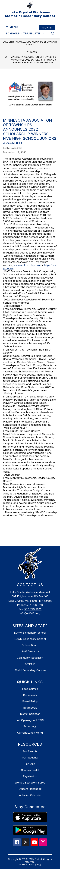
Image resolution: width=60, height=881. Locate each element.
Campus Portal (30, 770)
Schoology (30, 726)
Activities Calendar (30, 795)
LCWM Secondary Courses (30, 670)
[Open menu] (11, 27)
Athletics (30, 664)
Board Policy (30, 701)
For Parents (30, 751)
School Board (30, 645)
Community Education (30, 657)
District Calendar (30, 713)
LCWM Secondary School (30, 638)
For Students (30, 757)
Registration (30, 776)
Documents (30, 695)
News (33, 52)
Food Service (30, 688)
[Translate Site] (33, 34)
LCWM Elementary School (30, 632)
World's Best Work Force (30, 782)
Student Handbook (30, 788)
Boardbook (30, 707)
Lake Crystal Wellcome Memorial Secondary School (30, 43)
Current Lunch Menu (30, 732)
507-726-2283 (32, 609)
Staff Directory (30, 651)
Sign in (47, 27)
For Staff (30, 763)
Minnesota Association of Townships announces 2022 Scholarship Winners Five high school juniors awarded (34, 60)
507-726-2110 (34, 605)
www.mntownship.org (27, 265)
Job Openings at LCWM (30, 720)
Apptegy (36, 864)
